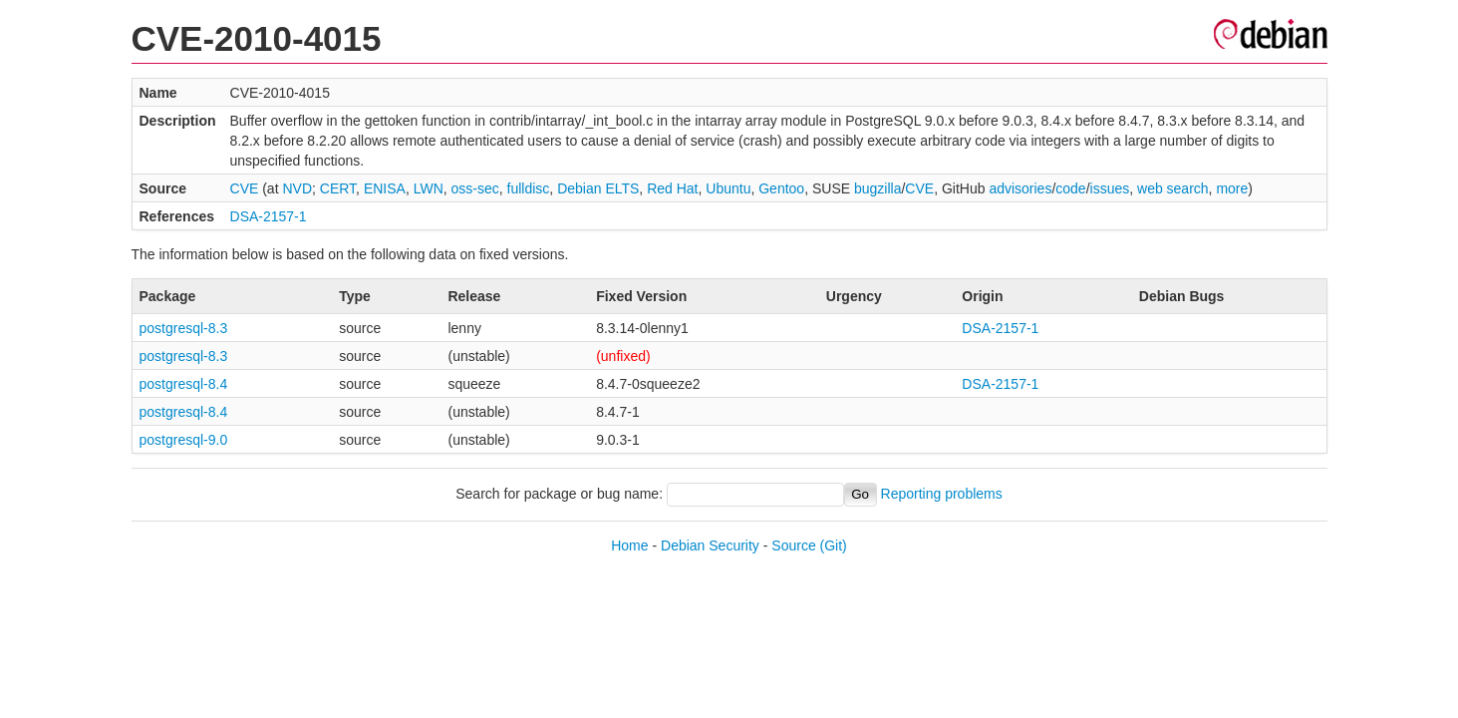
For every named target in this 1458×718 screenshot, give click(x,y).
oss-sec (475, 188)
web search (1173, 188)
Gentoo (781, 188)
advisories (1020, 188)
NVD (297, 188)
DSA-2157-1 (268, 216)
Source (793, 545)
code (1070, 188)
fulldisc (528, 188)
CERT (338, 188)
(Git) (833, 545)
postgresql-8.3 (184, 328)
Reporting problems (942, 494)
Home (629, 545)
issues (1110, 188)
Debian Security (710, 545)
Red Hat (672, 188)
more (1232, 188)
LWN (428, 188)
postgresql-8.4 (184, 384)
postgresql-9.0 (184, 440)
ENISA (385, 188)
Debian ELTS (598, 188)
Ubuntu (728, 188)
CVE (244, 188)
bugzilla (877, 188)
